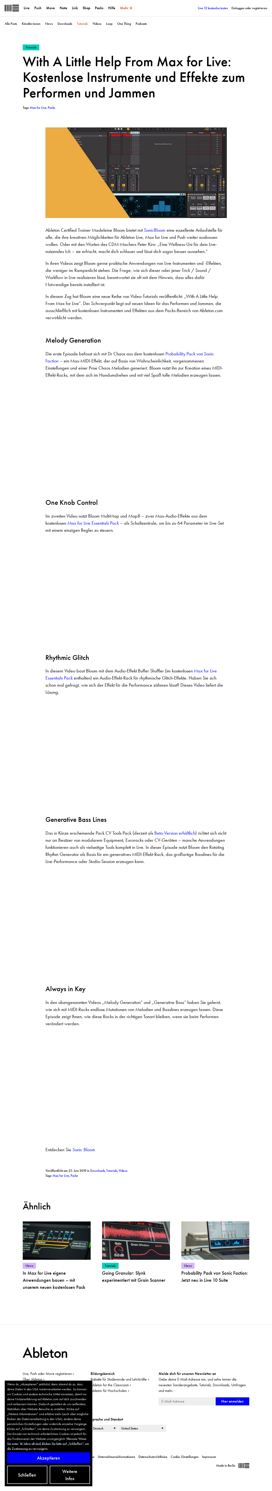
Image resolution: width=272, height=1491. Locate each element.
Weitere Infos (69, 1475)
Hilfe (111, 7)
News (49, 24)
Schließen (27, 1475)
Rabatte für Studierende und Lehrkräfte (119, 1379)
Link (75, 7)
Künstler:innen (31, 24)
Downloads (65, 24)
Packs (99, 7)
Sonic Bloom (83, 1150)
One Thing (124, 24)
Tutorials (82, 24)
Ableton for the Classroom (110, 1384)
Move (50, 7)
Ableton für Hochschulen (109, 1390)
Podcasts (141, 24)
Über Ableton (32, 1379)
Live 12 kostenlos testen (213, 8)
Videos (97, 24)
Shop (86, 7)
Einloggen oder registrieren (249, 8)
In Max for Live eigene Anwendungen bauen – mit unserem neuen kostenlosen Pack (54, 1280)
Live (27, 7)
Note (63, 7)
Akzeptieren (48, 1458)
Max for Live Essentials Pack (93, 523)
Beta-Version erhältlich (174, 833)
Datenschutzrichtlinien (152, 1457)
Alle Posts (11, 24)
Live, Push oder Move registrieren (47, 1373)
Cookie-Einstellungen (185, 1457)
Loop (109, 24)
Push (37, 7)
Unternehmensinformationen (116, 1457)
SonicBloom (154, 230)
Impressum (209, 1457)
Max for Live (61, 1175)
